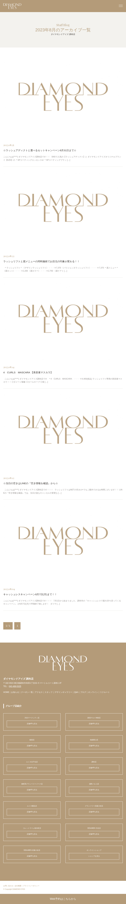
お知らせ (15, 692)
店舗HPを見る (32, 724)
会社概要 (18, 886)
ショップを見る (94, 856)
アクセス (39, 692)
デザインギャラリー (63, 692)
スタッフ (48, 692)
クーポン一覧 (27, 692)
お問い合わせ (8, 886)
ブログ (83, 692)
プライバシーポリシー (31, 886)
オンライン (93, 692)
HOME (6, 692)
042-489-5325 (15, 686)
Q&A (76, 692)
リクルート (105, 692)
